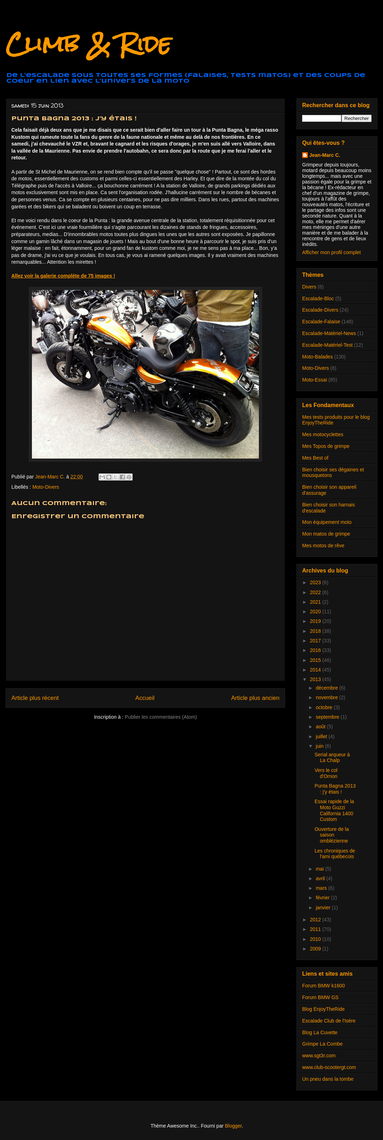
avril (321, 878)
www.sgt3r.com (318, 1055)
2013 (316, 679)
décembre (327, 688)
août (321, 726)
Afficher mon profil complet (331, 252)
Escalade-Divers (320, 310)
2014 (316, 670)
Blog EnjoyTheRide (323, 1009)
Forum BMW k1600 (323, 985)
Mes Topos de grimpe (326, 446)
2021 (316, 602)
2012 (316, 919)
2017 (316, 640)
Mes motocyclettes (322, 434)
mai (320, 869)
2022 (316, 592)
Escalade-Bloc (318, 298)
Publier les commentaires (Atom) (161, 717)
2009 (316, 949)
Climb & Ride (88, 44)
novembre (327, 697)
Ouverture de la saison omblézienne (332, 835)
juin (320, 746)
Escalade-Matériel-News (329, 333)
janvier (324, 907)
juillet (322, 736)
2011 (316, 929)
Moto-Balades (317, 357)
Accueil (145, 698)
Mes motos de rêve (323, 545)
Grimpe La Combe (322, 1044)
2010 (316, 939)
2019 (316, 621)
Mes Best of (315, 458)
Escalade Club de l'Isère (329, 1021)
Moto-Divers (45, 487)
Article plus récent (35, 698)
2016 (316, 650)
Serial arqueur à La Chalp (332, 757)
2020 (316, 611)
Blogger (233, 1126)
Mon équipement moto (326, 522)
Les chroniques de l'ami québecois (335, 854)
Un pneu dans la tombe (328, 1079)
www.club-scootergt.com (329, 1067)
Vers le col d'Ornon (326, 773)
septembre (328, 717)
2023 (316, 582)
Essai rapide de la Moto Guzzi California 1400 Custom (334, 810)
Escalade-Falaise (321, 321)
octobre (325, 707)
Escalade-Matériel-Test (327, 345)
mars (322, 888)
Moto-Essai (314, 380)
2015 (316, 660)
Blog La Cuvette (320, 1032)
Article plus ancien (255, 698)
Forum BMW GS (320, 997)
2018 (316, 631)
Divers (309, 287)
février (323, 897)
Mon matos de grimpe (326, 534)
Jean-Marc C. (324, 155)
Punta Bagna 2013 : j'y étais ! (335, 789)
